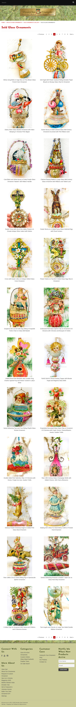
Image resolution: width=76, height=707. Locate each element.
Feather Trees (24, 661)
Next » (72, 34)
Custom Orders (25, 657)
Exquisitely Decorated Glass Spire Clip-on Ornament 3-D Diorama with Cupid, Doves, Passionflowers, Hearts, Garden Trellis (56, 430)
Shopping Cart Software (12, 704)
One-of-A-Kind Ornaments (14, 22)
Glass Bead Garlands (27, 659)
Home (3, 22)
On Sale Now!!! (25, 663)
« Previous (41, 34)
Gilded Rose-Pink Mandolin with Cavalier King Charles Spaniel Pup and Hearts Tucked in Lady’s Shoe (19, 380)
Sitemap (4, 696)
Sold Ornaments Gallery (31, 22)
